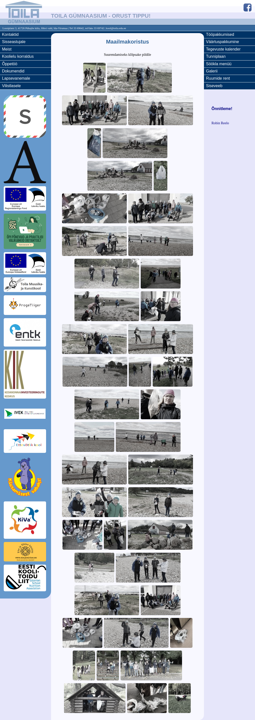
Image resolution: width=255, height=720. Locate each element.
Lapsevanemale (16, 78)
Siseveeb (214, 86)
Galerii (211, 71)
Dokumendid (13, 71)
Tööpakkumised (220, 34)
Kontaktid (10, 34)
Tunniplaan (216, 56)
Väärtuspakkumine (222, 42)
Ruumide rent (218, 78)
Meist (6, 49)
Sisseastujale (13, 42)
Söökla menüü (218, 64)
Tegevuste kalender (223, 49)
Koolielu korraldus (18, 56)
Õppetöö (9, 64)
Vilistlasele (11, 86)
